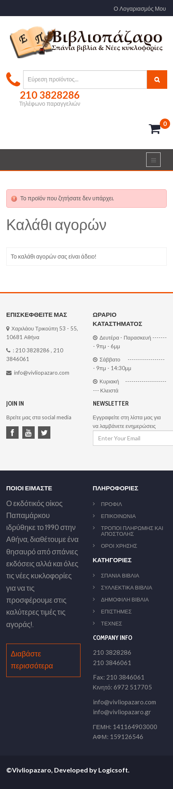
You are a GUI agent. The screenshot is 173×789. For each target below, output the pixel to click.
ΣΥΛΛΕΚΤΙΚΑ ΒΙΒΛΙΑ (126, 587)
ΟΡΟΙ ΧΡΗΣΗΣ (119, 545)
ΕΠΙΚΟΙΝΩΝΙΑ (118, 516)
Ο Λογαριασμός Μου (140, 9)
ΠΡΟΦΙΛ (111, 504)
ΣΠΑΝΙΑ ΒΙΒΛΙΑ (120, 575)
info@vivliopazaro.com (41, 372)
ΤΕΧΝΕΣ (111, 623)
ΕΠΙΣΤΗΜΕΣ (116, 611)
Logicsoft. (114, 770)
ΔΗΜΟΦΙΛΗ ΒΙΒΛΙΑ (125, 599)
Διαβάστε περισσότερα (32, 659)
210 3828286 (32, 350)
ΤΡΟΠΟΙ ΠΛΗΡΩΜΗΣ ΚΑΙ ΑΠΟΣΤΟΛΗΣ (132, 531)
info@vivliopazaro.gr (122, 711)
